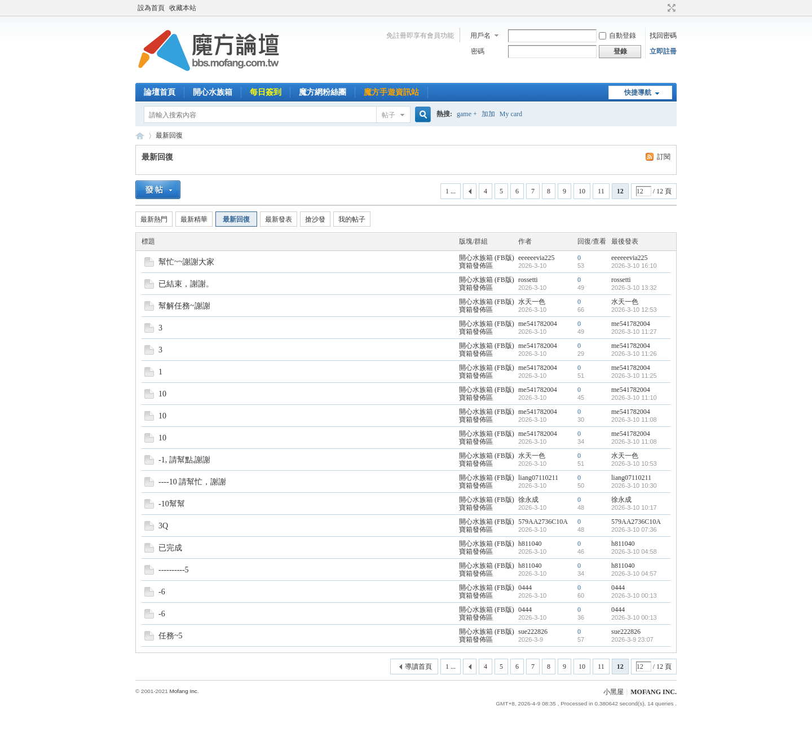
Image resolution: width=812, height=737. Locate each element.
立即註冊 (663, 51)
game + (467, 114)
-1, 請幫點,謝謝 (184, 460)
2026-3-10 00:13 (634, 595)
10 (582, 191)
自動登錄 (617, 35)
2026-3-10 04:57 (634, 573)
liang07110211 (538, 478)
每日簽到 (265, 92)
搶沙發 (315, 219)
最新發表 (278, 219)
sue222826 (533, 632)
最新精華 (194, 219)
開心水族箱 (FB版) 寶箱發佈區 (486, 262)
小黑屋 (613, 692)
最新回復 (169, 135)
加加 (488, 114)
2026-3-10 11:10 (634, 397)
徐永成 (528, 500)
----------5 (173, 570)
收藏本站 (182, 8)
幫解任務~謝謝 (184, 306)
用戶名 (480, 35)
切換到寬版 (670, 8)
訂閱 (663, 157)
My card (511, 114)
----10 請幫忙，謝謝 (192, 482)
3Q (163, 526)
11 (601, 191)
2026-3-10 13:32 (634, 287)
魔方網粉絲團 (322, 92)
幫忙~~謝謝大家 (186, 262)
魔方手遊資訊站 (391, 92)
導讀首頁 (418, 666)
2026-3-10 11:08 (634, 419)
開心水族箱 (212, 92)
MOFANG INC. (653, 692)
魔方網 (139, 135)
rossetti (528, 280)
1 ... (450, 191)
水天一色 (531, 302)
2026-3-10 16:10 (634, 265)
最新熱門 (153, 219)
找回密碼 (663, 35)
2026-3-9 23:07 (632, 639)
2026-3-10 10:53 (634, 463)
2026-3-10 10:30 (634, 485)
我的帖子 (351, 219)
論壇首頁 (159, 92)
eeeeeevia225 (536, 258)
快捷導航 (637, 92)
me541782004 (537, 324)
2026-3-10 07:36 (634, 529)
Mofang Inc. (183, 691)
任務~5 (170, 636)
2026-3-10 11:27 (634, 331)
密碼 (477, 51)
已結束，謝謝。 (186, 284)
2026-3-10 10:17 (634, 507)
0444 (525, 588)
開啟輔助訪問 (661, 8)
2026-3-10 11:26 (634, 353)
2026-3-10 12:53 (634, 309)
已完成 (170, 548)
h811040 (530, 544)
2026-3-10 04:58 (634, 551)
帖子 (388, 115)
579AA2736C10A (543, 522)
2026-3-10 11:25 (634, 375)
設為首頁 (151, 8)
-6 (161, 592)
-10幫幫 (171, 504)
